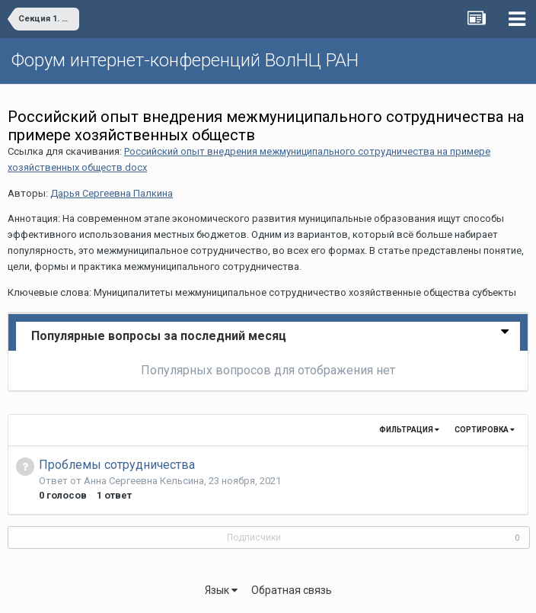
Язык (221, 590)
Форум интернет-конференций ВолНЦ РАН (185, 60)
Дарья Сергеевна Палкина (111, 193)
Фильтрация (409, 429)
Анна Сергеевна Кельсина (144, 480)
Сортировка (485, 429)
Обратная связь (291, 590)
